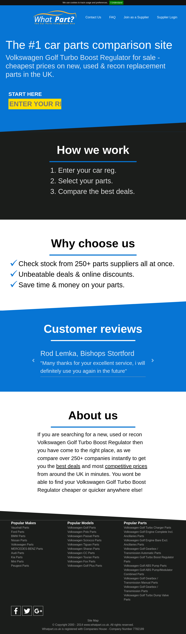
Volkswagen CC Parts (81, 553)
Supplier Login (167, 17)
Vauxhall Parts (20, 527)
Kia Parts (17, 557)
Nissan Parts (19, 540)
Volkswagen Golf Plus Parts (84, 565)
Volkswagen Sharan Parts (83, 548)
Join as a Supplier (136, 17)
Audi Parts (17, 553)
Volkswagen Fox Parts (81, 561)
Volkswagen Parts (22, 544)
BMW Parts (18, 536)
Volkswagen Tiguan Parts (83, 544)
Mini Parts (17, 561)
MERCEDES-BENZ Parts (27, 548)
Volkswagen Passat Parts (83, 536)
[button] (33, 360)
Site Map (92, 620)
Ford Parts (17, 531)
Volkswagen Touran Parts (83, 557)
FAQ (112, 17)
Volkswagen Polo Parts (81, 531)
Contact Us (93, 17)
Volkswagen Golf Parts (81, 527)
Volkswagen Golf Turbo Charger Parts (147, 527)
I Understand (116, 2)
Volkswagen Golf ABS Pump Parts (145, 565)
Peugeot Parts (20, 565)
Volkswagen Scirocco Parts (84, 540)
